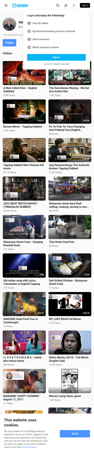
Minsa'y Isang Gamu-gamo (65, 396)
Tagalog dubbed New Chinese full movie (23, 166)
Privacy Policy (29, 447)
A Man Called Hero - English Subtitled (20, 89)
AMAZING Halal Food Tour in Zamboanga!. (20, 320)
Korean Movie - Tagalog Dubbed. (23, 126)
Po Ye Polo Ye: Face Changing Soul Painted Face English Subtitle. (67, 128)
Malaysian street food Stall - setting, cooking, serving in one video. (68, 205)
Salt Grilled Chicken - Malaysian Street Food (68, 282)
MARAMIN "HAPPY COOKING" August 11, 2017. (21, 397)
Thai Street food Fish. (62, 242)
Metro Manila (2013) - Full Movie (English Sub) (68, 359)
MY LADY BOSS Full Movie (65, 319)
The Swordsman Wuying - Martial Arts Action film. (69, 89)
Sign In (56, 57)
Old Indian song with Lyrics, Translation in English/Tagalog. (22, 282)
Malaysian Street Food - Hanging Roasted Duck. (23, 243)
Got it (75, 433)
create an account (62, 64)
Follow (9, 42)
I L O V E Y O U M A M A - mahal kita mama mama (22, 359)
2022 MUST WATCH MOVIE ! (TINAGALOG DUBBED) (20, 205)
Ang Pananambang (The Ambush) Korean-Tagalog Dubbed (69, 166)
